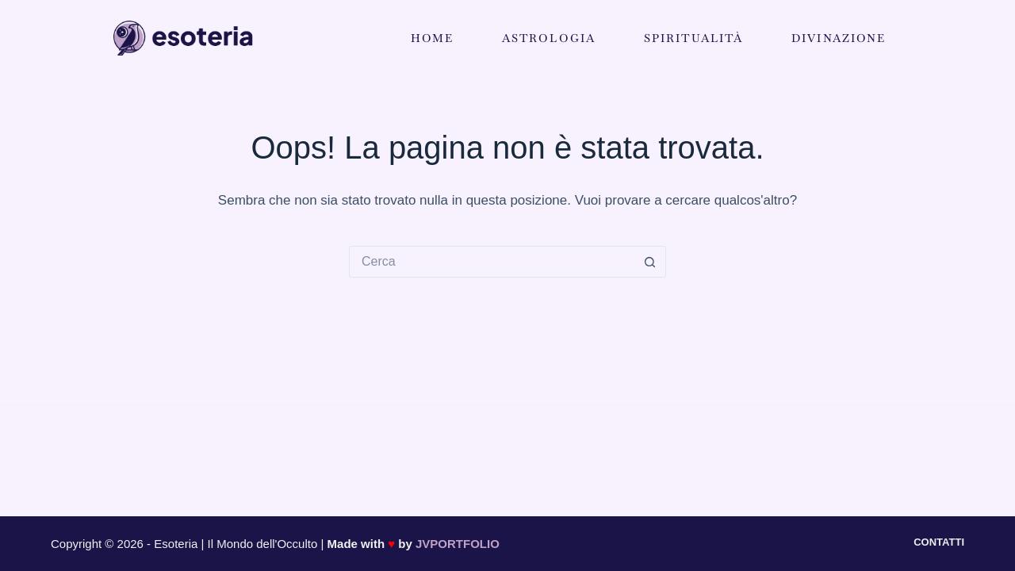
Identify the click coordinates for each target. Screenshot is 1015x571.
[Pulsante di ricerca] (650, 262)
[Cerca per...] (491, 262)
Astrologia (549, 38)
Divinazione (838, 38)
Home (432, 38)
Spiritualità (693, 38)
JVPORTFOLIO (458, 543)
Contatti (939, 542)
